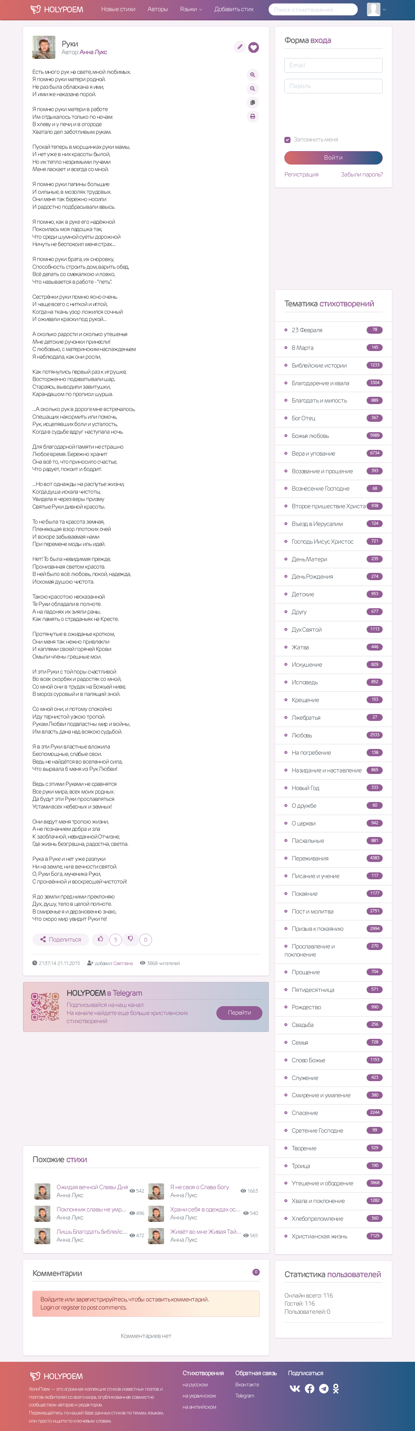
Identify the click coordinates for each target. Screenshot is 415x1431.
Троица (333, 1166)
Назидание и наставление (333, 770)
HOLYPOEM (85, 993)
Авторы (158, 9)
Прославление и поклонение (333, 950)
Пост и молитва (333, 911)
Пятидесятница (333, 990)
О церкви (333, 823)
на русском (195, 1384)
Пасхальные (333, 841)
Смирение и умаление (333, 1095)
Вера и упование (333, 453)
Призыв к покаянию (333, 929)
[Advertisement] (146, 1092)
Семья (333, 1042)
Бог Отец (333, 418)
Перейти (239, 1012)
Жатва (333, 647)
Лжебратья (333, 718)
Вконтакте (247, 1384)
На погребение (333, 753)
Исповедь (333, 682)
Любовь (333, 735)
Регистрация (301, 174)
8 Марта (333, 348)
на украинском (199, 1395)
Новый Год (333, 788)
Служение (333, 1078)
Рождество (333, 1007)
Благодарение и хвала (333, 383)
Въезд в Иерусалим (333, 524)
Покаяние (333, 894)
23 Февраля (333, 330)
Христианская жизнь (333, 1236)
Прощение (333, 972)
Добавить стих (233, 9)
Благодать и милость (333, 400)
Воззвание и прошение (333, 471)
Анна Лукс (93, 52)
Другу (333, 612)
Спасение (333, 1113)
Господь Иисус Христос (333, 541)
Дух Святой (333, 630)
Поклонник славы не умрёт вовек (99, 1209)
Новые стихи (118, 9)
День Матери (333, 559)
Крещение (333, 700)
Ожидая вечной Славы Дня (92, 1187)
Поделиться (60, 939)
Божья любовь (333, 436)
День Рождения (333, 576)
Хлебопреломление (333, 1219)
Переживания (333, 858)
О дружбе (333, 806)
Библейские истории (333, 365)
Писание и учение (333, 876)
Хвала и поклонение (333, 1201)
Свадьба (333, 1025)
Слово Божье (333, 1060)
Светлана (123, 963)
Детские (333, 594)
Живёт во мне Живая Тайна (206, 1232)
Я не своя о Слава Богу (199, 1187)
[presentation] (342, 115)
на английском (199, 1406)
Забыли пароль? (362, 174)
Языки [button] (189, 9)
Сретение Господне (333, 1130)
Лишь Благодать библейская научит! (104, 1232)
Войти (333, 157)
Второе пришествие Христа (333, 506)
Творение (333, 1148)
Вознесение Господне (333, 488)
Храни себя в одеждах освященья (214, 1209)
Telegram (244, 1395)
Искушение (333, 665)
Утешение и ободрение (333, 1183)
